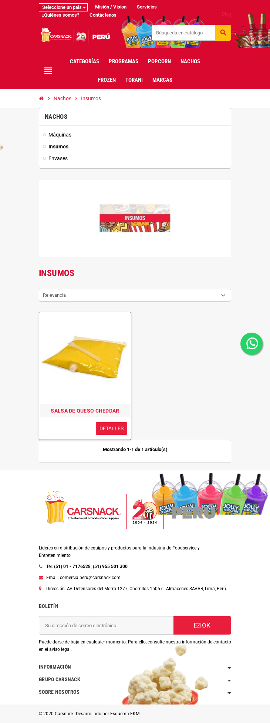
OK (202, 625)
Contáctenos (103, 15)
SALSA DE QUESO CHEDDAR (85, 411)
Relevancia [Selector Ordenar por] (54, 295)
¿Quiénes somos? (60, 15)
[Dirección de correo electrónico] (106, 625)
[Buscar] (191, 33)
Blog (226, 14)
